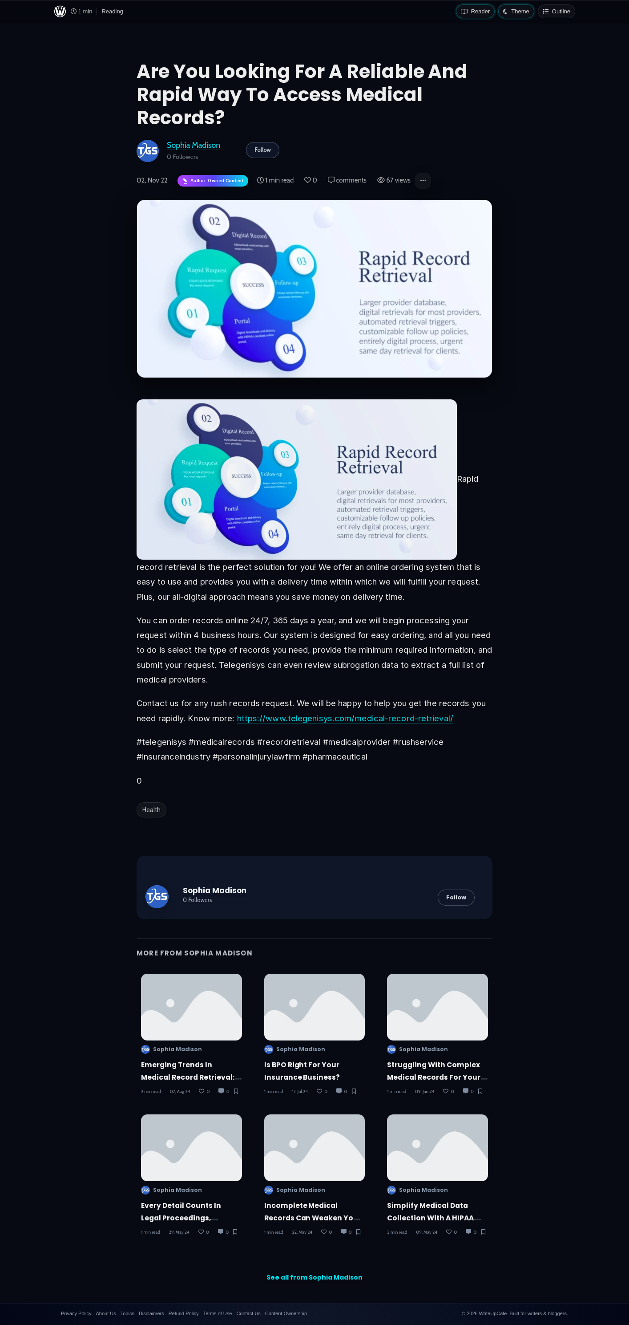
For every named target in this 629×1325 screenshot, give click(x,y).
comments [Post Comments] (347, 180)
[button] (423, 181)
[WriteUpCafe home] (60, 11)
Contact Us (248, 1313)
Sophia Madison (193, 145)
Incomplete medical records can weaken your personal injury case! (313, 1218)
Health (151, 809)
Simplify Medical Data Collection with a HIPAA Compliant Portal (430, 1218)
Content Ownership (286, 1313)
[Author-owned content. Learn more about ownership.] (212, 181)
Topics (127, 1313)
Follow (262, 149)
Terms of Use (217, 1313)
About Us (106, 1313)
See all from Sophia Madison (314, 1277)
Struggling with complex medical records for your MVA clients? (433, 1077)
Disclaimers (151, 1313)
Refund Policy (184, 1313)
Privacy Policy (76, 1313)
